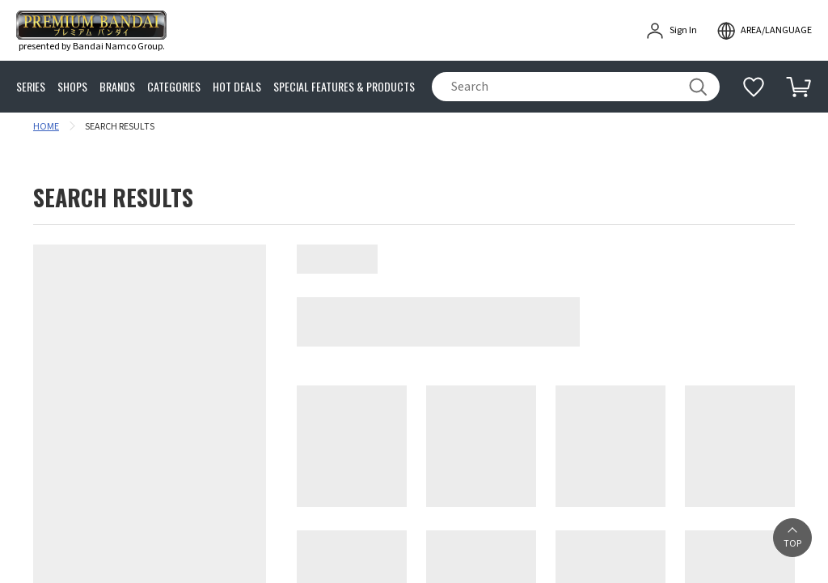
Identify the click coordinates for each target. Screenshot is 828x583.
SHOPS (72, 87)
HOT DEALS (237, 87)
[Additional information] (754, 87)
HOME (46, 127)
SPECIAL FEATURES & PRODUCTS (344, 87)
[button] (792, 537)
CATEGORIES (174, 87)
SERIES (30, 87)
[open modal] (764, 30)
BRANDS (117, 87)
